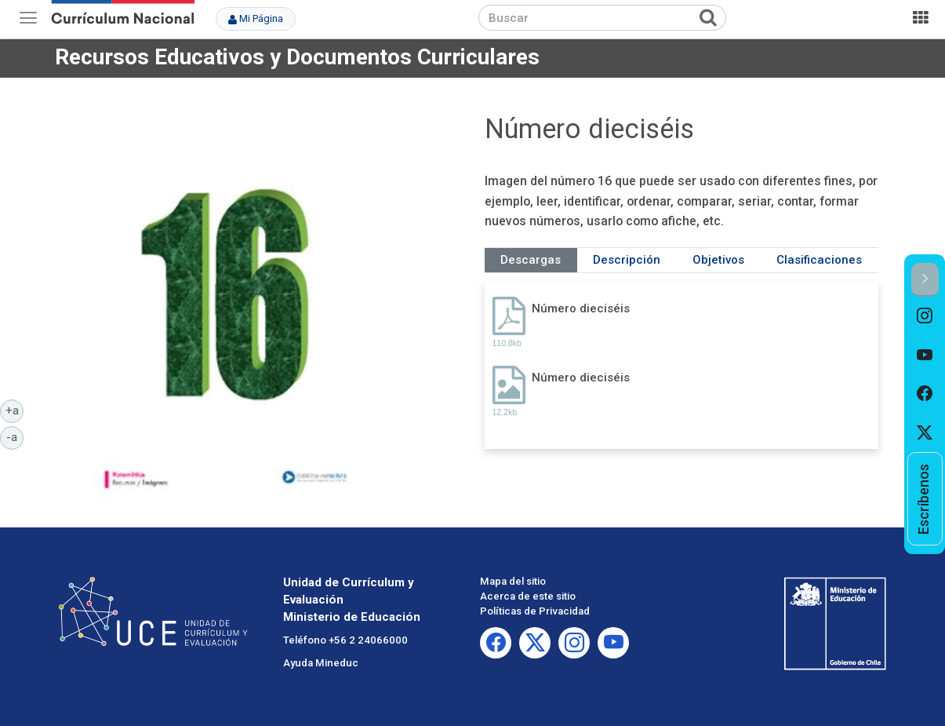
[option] (925, 316)
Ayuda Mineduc (320, 663)
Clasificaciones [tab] (819, 260)
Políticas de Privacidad (535, 611)
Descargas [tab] (530, 260)
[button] (925, 280)
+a (14, 410)
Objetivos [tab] (718, 260)
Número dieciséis (581, 308)
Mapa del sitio (513, 581)
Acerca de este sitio (528, 596)
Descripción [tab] (626, 260)
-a (15, 436)
